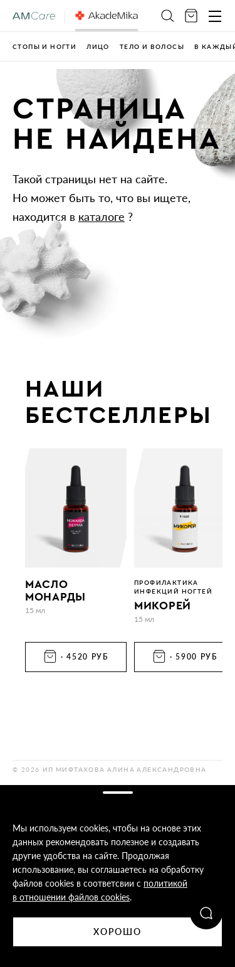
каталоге (101, 216)
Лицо (98, 46)
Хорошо (117, 931)
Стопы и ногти (44, 46)
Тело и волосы (152, 46)
